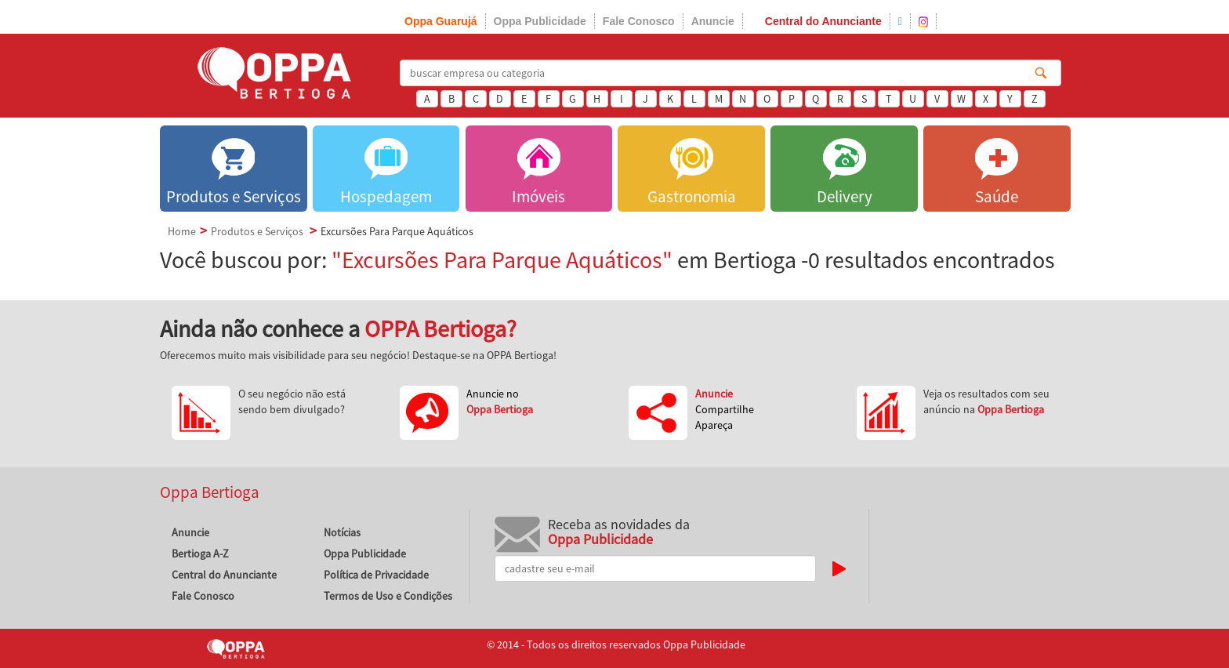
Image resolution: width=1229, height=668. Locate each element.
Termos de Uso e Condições (388, 596)
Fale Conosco (639, 21)
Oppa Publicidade (540, 21)
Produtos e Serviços (257, 231)
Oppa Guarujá (440, 21)
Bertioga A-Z (200, 553)
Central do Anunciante (823, 21)
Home (182, 231)
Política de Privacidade (376, 575)
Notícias (342, 532)
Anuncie (712, 21)
